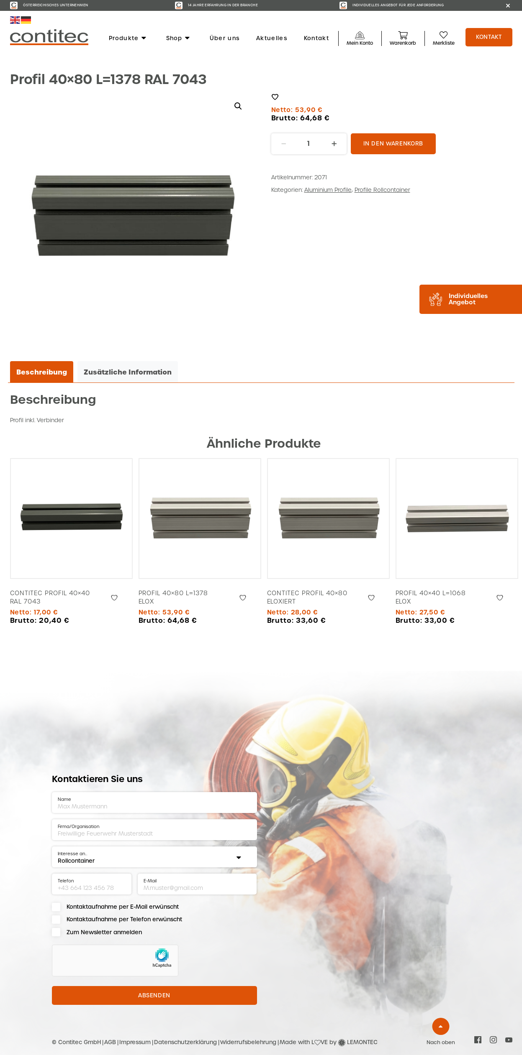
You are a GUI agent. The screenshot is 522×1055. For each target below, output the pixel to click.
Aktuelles (271, 38)
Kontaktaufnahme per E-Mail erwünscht (123, 906)
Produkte (128, 38)
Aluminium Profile (328, 190)
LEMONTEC (362, 1042)
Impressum (135, 1042)
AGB (110, 1042)
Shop (178, 38)
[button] (238, 106)
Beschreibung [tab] (41, 372)
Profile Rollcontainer (382, 190)
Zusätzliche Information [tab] (128, 372)
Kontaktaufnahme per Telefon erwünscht (124, 919)
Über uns (224, 38)
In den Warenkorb (393, 143)
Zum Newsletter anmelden (104, 932)
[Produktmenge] (309, 143)
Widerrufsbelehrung (248, 1042)
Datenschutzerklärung (185, 1042)
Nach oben (441, 1042)
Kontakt (316, 38)
